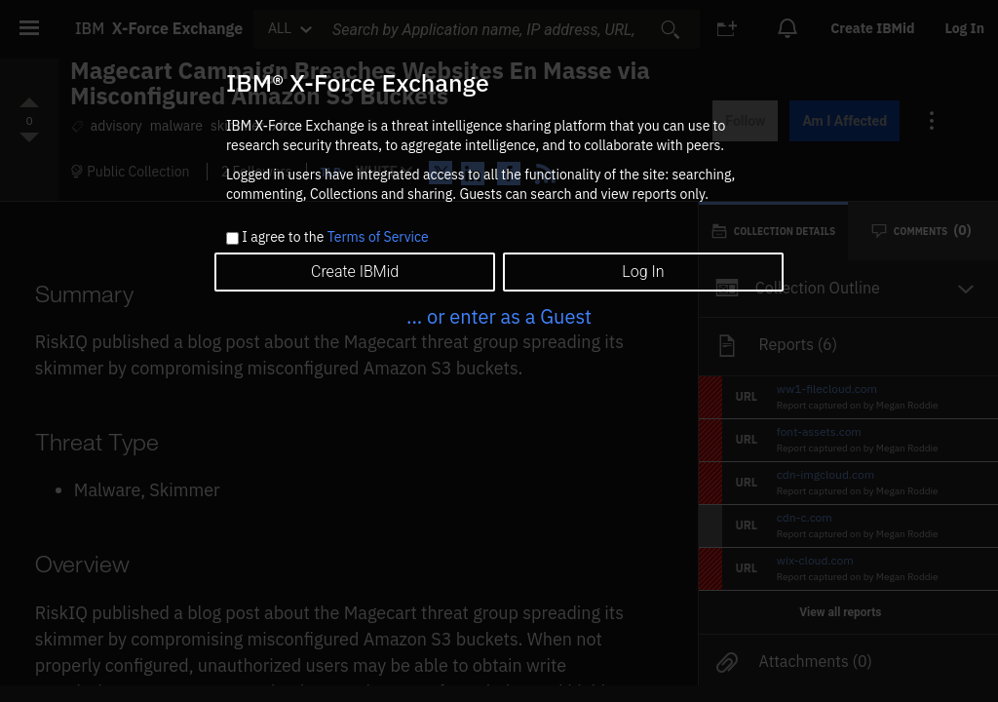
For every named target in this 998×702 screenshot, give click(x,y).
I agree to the (335, 238)
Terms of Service (378, 237)
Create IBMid (355, 271)
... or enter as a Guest (499, 316)
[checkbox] (232, 238)
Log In (643, 271)
